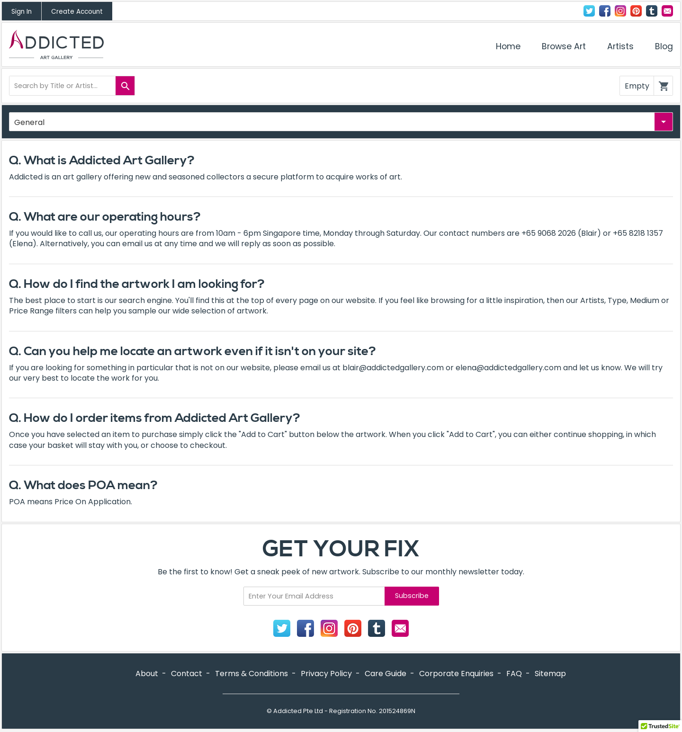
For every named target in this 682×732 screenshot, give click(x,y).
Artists (620, 46)
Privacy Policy (326, 673)
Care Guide (385, 673)
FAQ (514, 673)
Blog (664, 46)
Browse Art (564, 46)
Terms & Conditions (251, 673)
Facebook (604, 11)
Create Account (77, 11)
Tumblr (651, 11)
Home (508, 46)
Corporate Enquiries (456, 673)
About (146, 673)
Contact (667, 11)
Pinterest (636, 11)
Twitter (589, 11)
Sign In (21, 11)
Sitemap (550, 673)
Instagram (620, 11)
